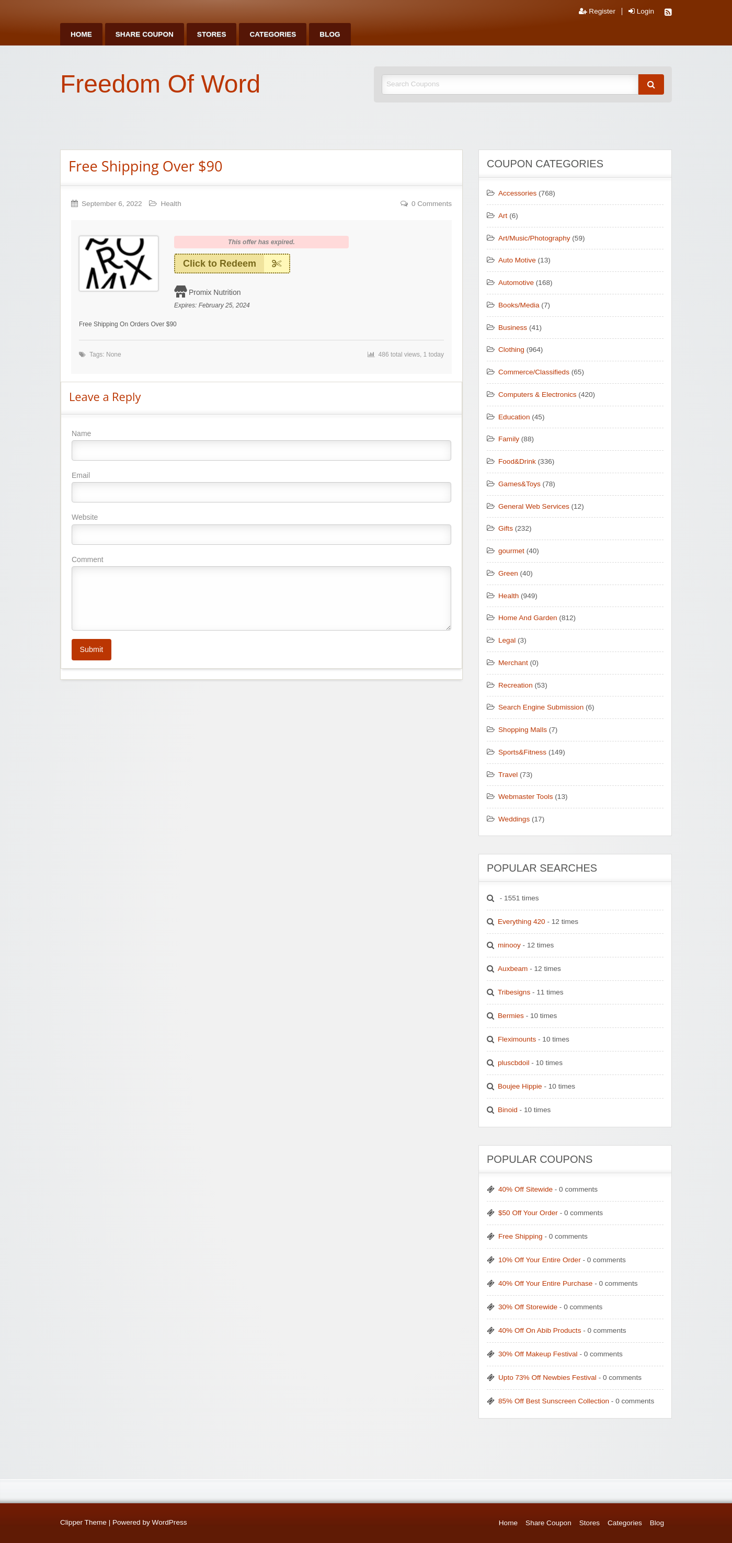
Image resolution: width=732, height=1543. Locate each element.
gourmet (511, 551)
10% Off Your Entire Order (539, 1260)
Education (514, 417)
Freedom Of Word (160, 84)
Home (81, 34)
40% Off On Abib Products (539, 1330)
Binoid (508, 1110)
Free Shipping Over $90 (145, 166)
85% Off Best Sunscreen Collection (553, 1401)
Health (171, 204)
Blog (329, 34)
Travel (508, 775)
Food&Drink (517, 461)
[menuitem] (81, 34)
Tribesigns (514, 992)
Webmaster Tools (525, 797)
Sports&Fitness (522, 752)
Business (512, 328)
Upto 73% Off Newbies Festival (547, 1377)
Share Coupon (145, 34)
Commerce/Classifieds (533, 372)
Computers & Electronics (537, 394)
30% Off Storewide (527, 1307)
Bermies (511, 1016)
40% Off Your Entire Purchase (545, 1283)
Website (261, 528)
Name (261, 445)
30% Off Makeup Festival (538, 1354)
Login (641, 11)
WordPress (169, 1522)
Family (508, 439)
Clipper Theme (83, 1522)
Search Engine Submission (541, 707)
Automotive (516, 283)
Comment (261, 593)
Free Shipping (520, 1236)
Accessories (517, 193)
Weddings (514, 819)
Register (597, 11)
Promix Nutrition (215, 292)
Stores (211, 34)
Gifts (505, 528)
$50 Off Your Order (528, 1213)
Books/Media (519, 305)
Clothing (511, 349)
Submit (91, 649)
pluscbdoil (513, 1063)
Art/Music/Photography (534, 238)
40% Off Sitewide (525, 1189)
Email (261, 486)
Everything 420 (521, 921)
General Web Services (533, 506)
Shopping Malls (522, 730)
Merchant (513, 663)
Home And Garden (527, 618)
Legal (507, 640)
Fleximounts (517, 1039)
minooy (509, 945)
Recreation (515, 685)
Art (502, 216)
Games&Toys (519, 484)
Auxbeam (513, 969)
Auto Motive (517, 260)
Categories (272, 34)
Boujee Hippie (520, 1086)
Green (508, 573)
